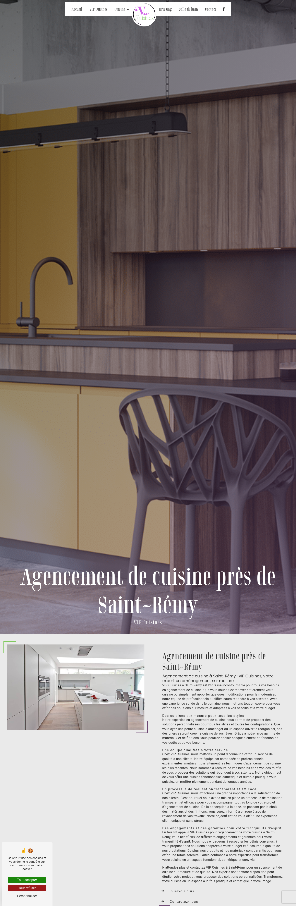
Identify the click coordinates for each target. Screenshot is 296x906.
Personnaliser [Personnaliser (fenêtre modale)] (27, 896)
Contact (210, 9)
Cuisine (120, 9)
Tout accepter (27, 880)
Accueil (77, 9)
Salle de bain (188, 9)
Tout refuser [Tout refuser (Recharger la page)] (27, 888)
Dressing (165, 9)
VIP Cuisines (98, 9)
